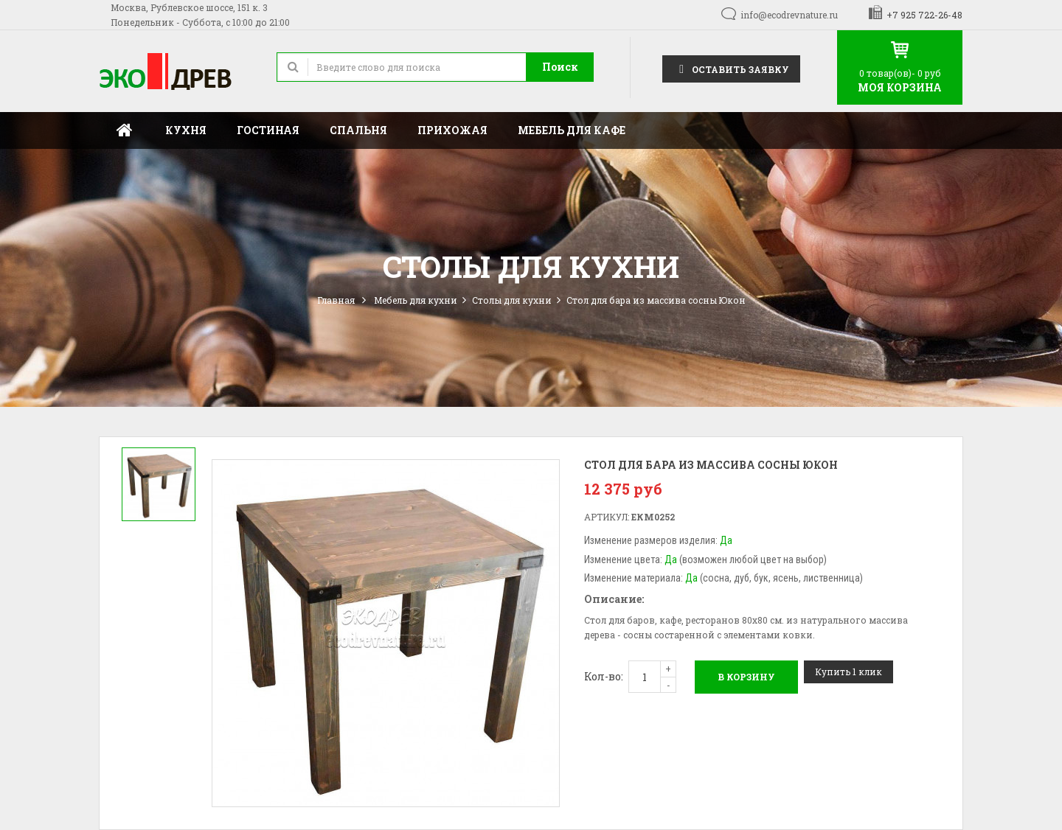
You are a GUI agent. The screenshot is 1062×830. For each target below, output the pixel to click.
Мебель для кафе (571, 130)
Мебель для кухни (415, 300)
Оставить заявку (731, 68)
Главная (125, 130)
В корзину (746, 677)
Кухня (185, 130)
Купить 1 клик (848, 671)
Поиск (560, 67)
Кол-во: (603, 676)
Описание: (614, 599)
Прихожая (452, 130)
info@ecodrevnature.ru (789, 15)
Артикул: (606, 517)
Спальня (358, 130)
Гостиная (268, 130)
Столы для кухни (512, 300)
